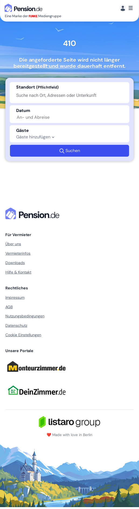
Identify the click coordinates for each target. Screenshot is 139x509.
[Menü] (126, 8)
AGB (9, 306)
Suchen (69, 151)
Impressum (15, 297)
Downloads (15, 262)
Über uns (13, 243)
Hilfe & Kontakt (18, 272)
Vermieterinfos (17, 253)
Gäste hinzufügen (36, 137)
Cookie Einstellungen (23, 334)
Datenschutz (16, 325)
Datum (23, 110)
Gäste (22, 130)
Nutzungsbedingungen (24, 316)
